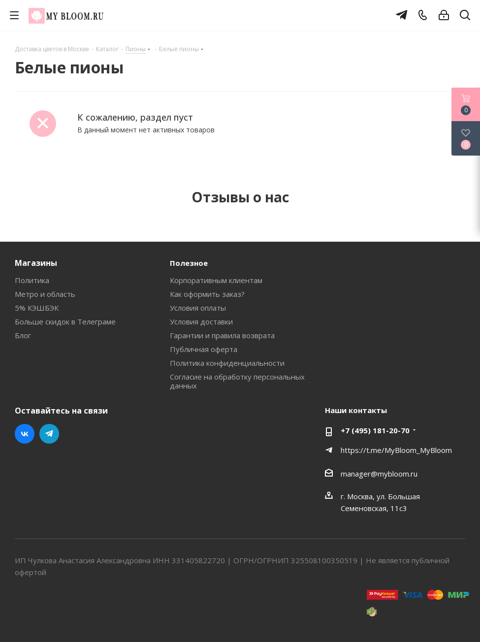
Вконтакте (24, 434)
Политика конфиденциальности (227, 363)
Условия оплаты (198, 308)
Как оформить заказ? (207, 294)
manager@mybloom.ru (379, 474)
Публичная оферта (203, 349)
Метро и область (45, 294)
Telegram (49, 434)
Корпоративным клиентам (216, 280)
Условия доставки (201, 321)
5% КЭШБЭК (37, 308)
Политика (32, 280)
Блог (23, 335)
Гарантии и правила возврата (222, 335)
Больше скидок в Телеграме (65, 321)
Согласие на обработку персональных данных (237, 381)
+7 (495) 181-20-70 (375, 430)
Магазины (36, 262)
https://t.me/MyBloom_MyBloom (396, 450)
